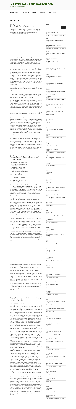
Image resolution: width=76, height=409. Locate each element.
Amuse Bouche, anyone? (50, 121)
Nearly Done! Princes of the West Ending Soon (55, 103)
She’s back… (48, 370)
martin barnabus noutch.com (32, 4)
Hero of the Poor (49, 221)
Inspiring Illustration (49, 383)
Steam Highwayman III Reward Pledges (53, 387)
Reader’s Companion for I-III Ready (52, 310)
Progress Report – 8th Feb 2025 (52, 144)
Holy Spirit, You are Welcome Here (22, 21)
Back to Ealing (48, 177)
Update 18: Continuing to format (52, 56)
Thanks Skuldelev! (49, 252)
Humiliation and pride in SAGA (51, 239)
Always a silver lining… (50, 249)
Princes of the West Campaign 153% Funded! (54, 99)
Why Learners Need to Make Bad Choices (54, 256)
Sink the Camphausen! (50, 160)
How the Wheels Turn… (50, 307)
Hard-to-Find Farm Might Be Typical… (53, 189)
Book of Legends (49, 197)
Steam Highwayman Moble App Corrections (54, 124)
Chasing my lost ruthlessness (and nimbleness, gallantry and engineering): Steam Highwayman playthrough (55, 229)
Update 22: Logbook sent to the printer (53, 40)
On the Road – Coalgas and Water (52, 141)
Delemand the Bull (49, 207)
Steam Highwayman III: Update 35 (52, 323)
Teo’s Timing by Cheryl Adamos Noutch (53, 269)
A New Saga (48, 266)
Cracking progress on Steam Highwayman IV (54, 211)
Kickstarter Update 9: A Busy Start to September (55, 86)
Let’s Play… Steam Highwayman (52, 279)
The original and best (50, 214)
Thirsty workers (49, 171)
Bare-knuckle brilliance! (50, 390)
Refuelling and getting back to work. (53, 348)
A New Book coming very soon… (52, 273)
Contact (54, 7)
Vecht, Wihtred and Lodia (51, 259)
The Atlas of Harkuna (50, 224)
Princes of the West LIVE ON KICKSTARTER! (54, 106)
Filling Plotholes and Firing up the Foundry (54, 358)
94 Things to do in (53, 186)
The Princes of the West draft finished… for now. (55, 133)
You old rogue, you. (49, 167)
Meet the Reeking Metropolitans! (52, 355)
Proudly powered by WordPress (16, 406)
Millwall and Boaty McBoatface (52, 290)
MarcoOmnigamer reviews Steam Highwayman (55, 394)
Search (47, 19)
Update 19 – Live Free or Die (51, 53)
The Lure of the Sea (49, 201)
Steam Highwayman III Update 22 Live (53, 333)
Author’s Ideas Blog (25, 7)
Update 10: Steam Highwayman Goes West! (54, 83)
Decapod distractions (50, 204)
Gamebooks (35, 7)
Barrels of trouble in (53, 174)
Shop (50, 7)
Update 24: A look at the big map (52, 27)
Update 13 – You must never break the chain (54, 75)
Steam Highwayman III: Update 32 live (53, 330)
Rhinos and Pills (49, 68)
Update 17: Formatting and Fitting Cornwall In (54, 60)
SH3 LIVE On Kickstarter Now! (52, 380)
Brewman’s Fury (49, 286)
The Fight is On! (49, 377)
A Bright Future (49, 118)
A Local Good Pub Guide (50, 373)
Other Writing (43, 7)
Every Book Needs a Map (51, 366)
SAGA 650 (48, 242)
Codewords (48, 341)
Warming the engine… (50, 109)
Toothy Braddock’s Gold (50, 164)
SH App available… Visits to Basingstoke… (54, 293)
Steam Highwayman (15, 7)
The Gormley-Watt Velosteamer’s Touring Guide (55, 303)
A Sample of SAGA (49, 262)
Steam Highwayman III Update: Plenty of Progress (55, 351)
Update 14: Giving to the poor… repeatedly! (54, 71)
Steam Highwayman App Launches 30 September (55, 296)
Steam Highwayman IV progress (52, 218)
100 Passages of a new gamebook (52, 276)
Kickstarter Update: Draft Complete (53, 345)
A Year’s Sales (48, 283)
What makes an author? (50, 157)
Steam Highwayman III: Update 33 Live (53, 326)
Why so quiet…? (49, 300)
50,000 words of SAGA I (50, 245)
